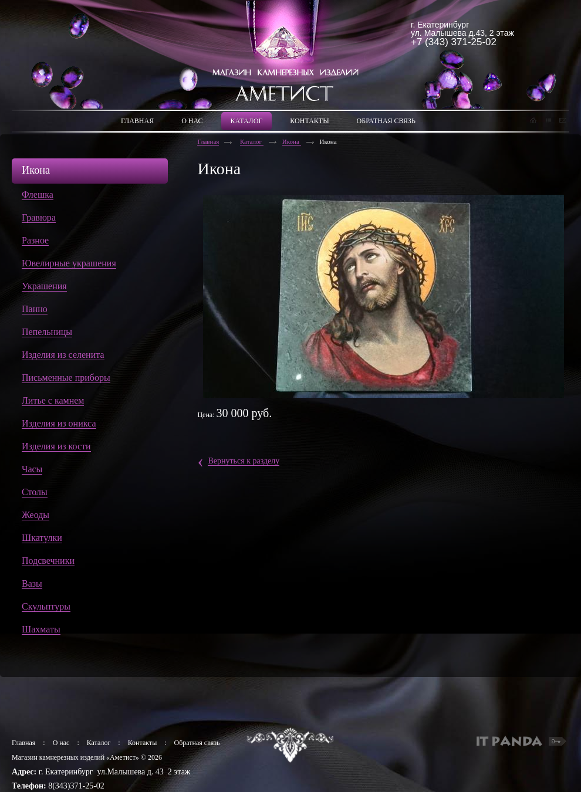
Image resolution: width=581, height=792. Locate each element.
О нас (61, 743)
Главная (208, 141)
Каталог (252, 141)
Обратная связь (197, 743)
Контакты (142, 743)
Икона (291, 141)
